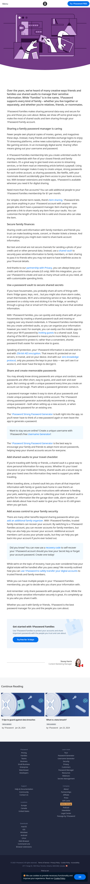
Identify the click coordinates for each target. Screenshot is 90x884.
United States (24, 811)
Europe (24, 805)
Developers (23, 773)
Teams (23, 758)
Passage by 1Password (66, 816)
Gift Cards (66, 800)
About (66, 789)
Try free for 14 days (25, 639)
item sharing (55, 200)
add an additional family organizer (25, 520)
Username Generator (39, 434)
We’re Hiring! (66, 804)
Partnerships (66, 792)
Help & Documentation (24, 789)
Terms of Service (43, 863)
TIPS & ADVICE (45, 66)
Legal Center (66, 813)
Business (23, 761)
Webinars (66, 775)
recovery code (53, 547)
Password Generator (66, 755)
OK (80, 877)
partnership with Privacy (39, 267)
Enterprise (24, 767)
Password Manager (66, 770)
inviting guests (46, 332)
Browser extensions (24, 846)
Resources (66, 773)
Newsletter (66, 810)
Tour (66, 752)
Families (24, 755)
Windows (24, 832)
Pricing (24, 752)
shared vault (65, 250)
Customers (66, 767)
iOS (24, 829)
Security (66, 761)
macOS (24, 826)
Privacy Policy (55, 863)
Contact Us (24, 795)
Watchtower (24, 770)
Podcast (66, 807)
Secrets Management (66, 778)
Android (24, 835)
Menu (5, 3)
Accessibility (75, 863)
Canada (24, 808)
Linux (24, 838)
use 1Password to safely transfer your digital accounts (49, 570)
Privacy (66, 764)
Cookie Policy (59, 878)
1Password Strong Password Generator (32, 414)
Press (66, 798)
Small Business (24, 764)
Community (23, 792)
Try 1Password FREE (78, 3)
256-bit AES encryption (28, 353)
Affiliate (66, 795)
